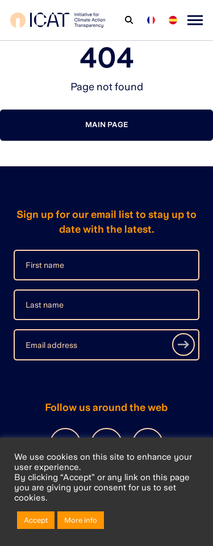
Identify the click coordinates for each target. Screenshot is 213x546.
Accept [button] (36, 520)
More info (80, 520)
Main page (106, 124)
